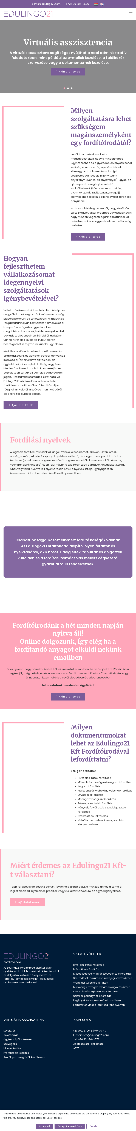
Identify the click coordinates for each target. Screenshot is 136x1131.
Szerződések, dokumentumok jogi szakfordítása (102, 978)
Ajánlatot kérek (68, 71)
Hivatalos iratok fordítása (88, 965)
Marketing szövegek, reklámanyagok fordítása (101, 987)
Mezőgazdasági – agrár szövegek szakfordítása (102, 973)
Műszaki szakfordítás (86, 969)
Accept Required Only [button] (70, 1126)
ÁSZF (76, 1048)
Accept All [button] (44, 1126)
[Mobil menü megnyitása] (130, 14)
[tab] (64, 88)
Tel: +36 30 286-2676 (86, 1039)
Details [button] (93, 1126)
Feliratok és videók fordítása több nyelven (99, 1005)
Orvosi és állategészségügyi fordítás (95, 991)
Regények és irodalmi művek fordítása (97, 1000)
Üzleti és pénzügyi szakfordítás (92, 996)
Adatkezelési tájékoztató (88, 1044)
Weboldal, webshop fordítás (90, 982)
